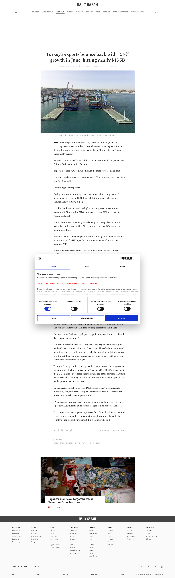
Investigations (36, 536)
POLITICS (16, 528)
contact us (96, 574)
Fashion (91, 542)
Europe (53, 533)
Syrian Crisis (55, 545)
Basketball (130, 533)
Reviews (110, 545)
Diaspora (34, 542)
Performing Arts (113, 542)
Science (91, 545)
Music (110, 533)
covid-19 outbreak (96, 443)
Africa (52, 542)
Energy (70, 12)
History (91, 550)
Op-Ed (148, 533)
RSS (122, 574)
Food (90, 539)
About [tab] (122, 266)
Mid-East (53, 531)
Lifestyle (93, 528)
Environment (93, 533)
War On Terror (17, 536)
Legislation (16, 533)
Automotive (47, 12)
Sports (130, 528)
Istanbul (34, 531)
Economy (60, 12)
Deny (54, 318)
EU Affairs (15, 539)
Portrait (110, 539)
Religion (91, 548)
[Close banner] (137, 258)
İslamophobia (55, 548)
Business (35, 12)
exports (69, 443)
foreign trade (58, 443)
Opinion (150, 528)
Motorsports (131, 536)
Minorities (34, 539)
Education (34, 533)
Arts (110, 528)
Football (129, 531)
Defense (106, 12)
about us (67, 574)
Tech (98, 12)
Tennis (129, 539)
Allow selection (87, 318)
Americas (54, 536)
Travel (91, 536)
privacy (39, 574)
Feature (91, 553)
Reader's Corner (151, 536)
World (54, 528)
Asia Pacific (54, 539)
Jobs (14, 574)
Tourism (90, 12)
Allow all (121, 318)
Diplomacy (16, 531)
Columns (149, 531)
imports (77, 443)
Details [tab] (87, 266)
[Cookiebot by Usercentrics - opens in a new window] (121, 258)
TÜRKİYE (35, 528)
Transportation (121, 12)
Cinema (110, 531)
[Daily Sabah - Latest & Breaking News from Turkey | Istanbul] (87, 4)
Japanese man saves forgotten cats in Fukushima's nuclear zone (71, 501)
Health (91, 531)
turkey (84, 443)
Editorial (148, 539)
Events (110, 536)
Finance (79, 12)
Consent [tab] (52, 266)
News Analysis (137, 12)
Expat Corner (93, 556)
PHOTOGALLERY (57, 507)
